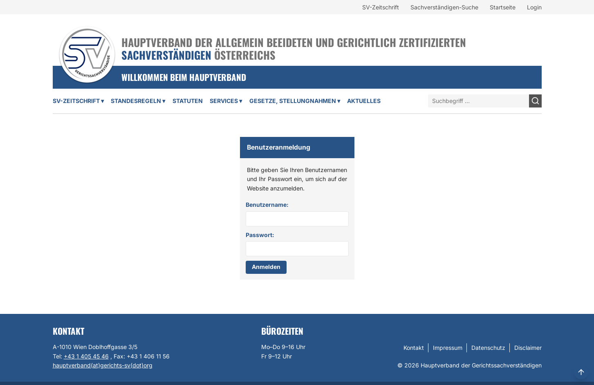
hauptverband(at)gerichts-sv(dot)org (102, 365)
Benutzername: (267, 204)
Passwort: (260, 234)
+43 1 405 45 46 (86, 356)
